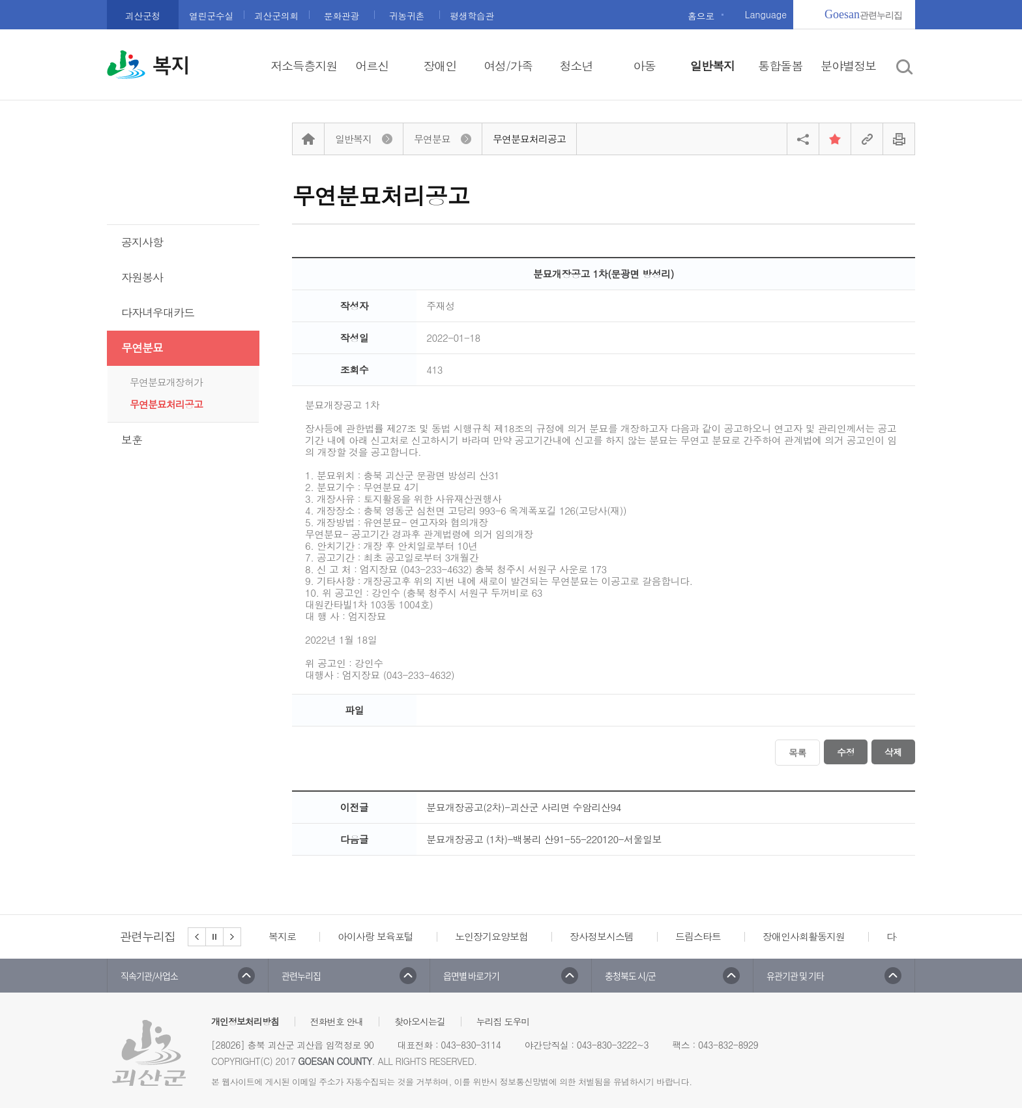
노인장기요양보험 (491, 936)
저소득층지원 (303, 65)
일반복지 (712, 65)
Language (766, 14)
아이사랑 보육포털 (375, 936)
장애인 (440, 65)
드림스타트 (698, 936)
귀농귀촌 (406, 15)
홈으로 (701, 15)
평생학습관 (472, 15)
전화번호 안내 (337, 1021)
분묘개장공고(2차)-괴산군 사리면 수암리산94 (523, 807)
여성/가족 (508, 65)
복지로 (282, 936)
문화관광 (341, 15)
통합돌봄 (780, 65)
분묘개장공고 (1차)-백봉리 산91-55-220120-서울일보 (544, 839)
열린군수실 (211, 15)
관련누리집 (863, 14)
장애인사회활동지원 (804, 936)
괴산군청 (142, 15)
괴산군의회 (276, 15)
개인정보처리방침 (245, 1021)
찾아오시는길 (419, 1021)
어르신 (371, 65)
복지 (171, 65)
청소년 (575, 65)
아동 (644, 65)
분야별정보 (848, 65)
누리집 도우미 (503, 1021)
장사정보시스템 (602, 936)
